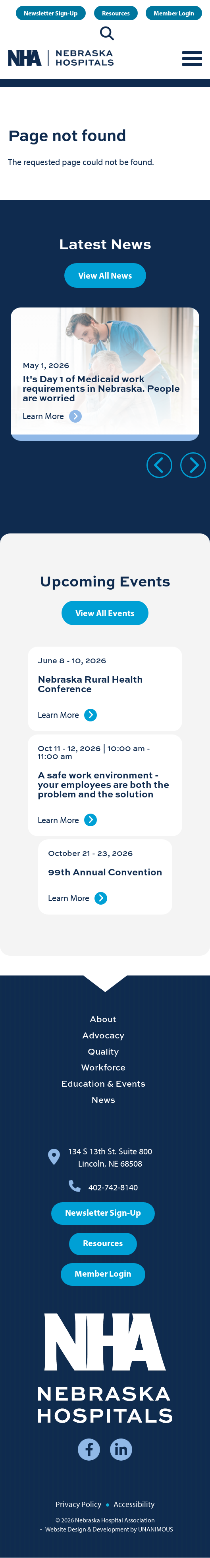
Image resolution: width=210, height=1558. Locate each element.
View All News (105, 275)
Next (193, 465)
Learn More (58, 715)
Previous (159, 465)
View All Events (105, 613)
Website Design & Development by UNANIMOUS (109, 1529)
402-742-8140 (113, 1187)
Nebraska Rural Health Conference (90, 683)
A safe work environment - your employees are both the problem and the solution (103, 784)
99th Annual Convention (105, 871)
